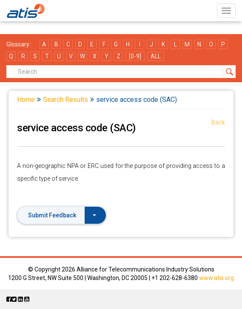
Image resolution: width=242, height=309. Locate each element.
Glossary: (18, 44)
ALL (156, 56)
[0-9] (135, 56)
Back (218, 122)
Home (26, 99)
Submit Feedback (62, 215)
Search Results (65, 99)
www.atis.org (216, 277)
